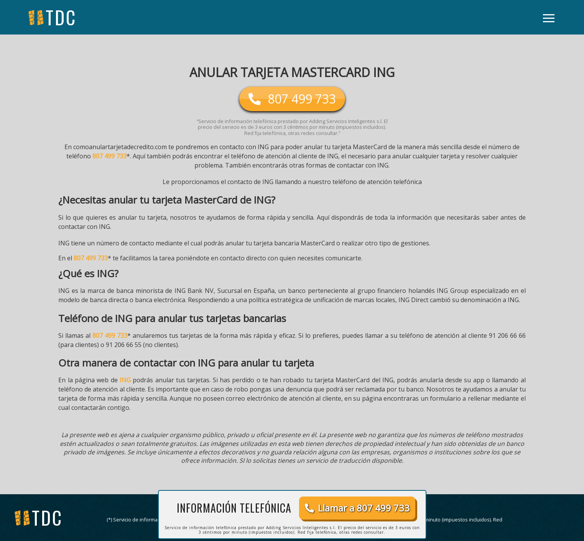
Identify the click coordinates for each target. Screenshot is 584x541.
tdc (47, 517)
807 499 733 (109, 156)
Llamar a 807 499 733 (357, 508)
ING (125, 380)
